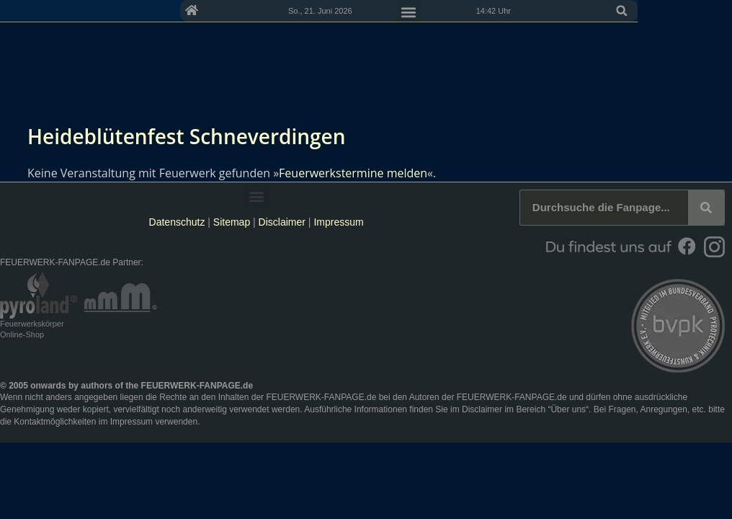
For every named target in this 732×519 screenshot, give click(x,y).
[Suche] (706, 207)
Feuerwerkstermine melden (353, 173)
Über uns (568, 409)
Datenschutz (177, 222)
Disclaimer (282, 222)
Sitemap (233, 222)
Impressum (338, 222)
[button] (716, 11)
